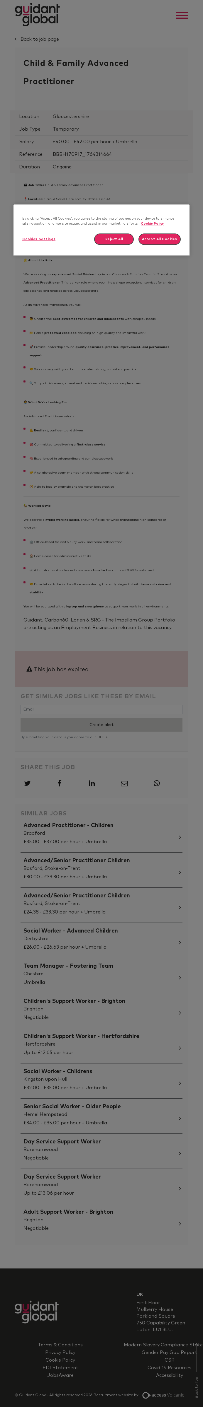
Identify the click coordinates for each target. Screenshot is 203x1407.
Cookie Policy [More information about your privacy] (152, 223)
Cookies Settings (38, 239)
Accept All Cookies (159, 239)
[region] (101, 230)
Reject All (114, 239)
